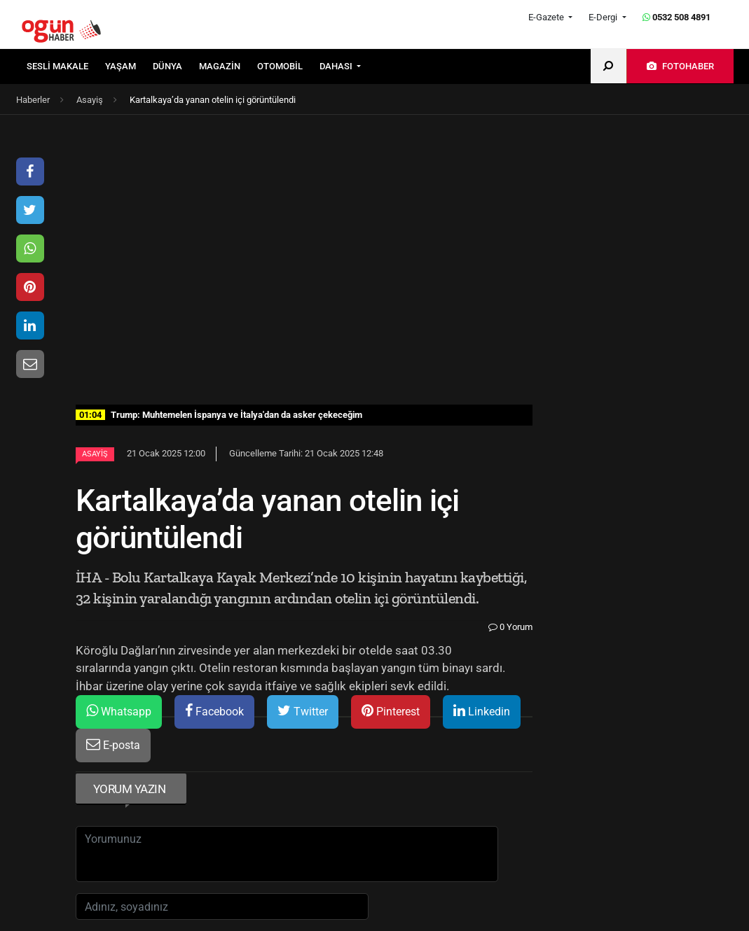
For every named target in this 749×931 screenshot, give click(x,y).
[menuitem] (66, 66)
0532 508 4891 (676, 17)
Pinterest (391, 711)
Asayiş (95, 453)
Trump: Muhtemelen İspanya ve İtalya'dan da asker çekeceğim (219, 415)
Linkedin (481, 711)
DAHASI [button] (337, 66)
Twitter (302, 711)
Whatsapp (118, 711)
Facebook (214, 711)
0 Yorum (510, 627)
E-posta (113, 744)
